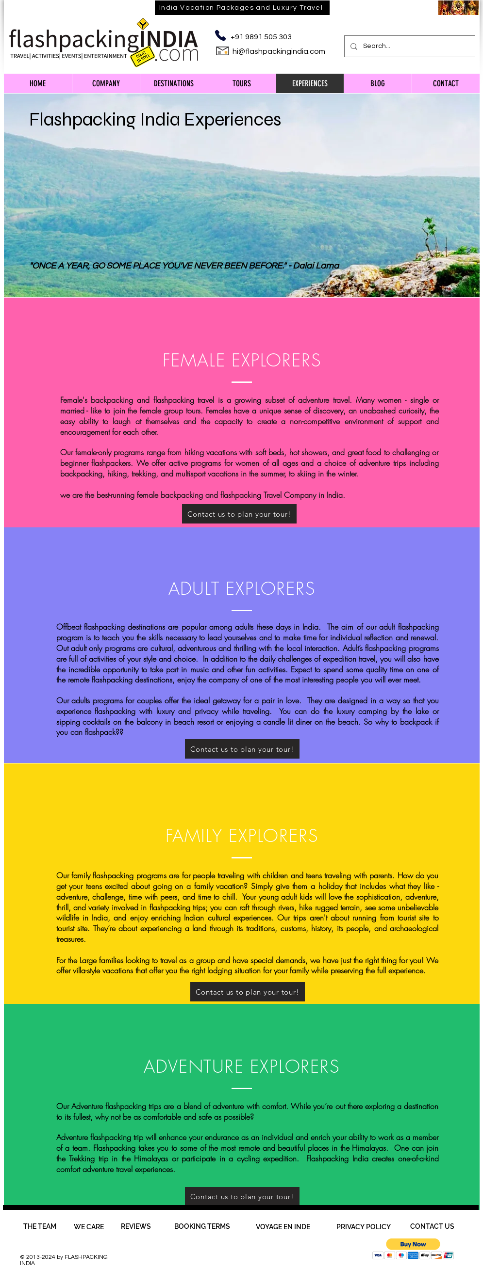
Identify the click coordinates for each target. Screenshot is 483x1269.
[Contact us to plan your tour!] (242, 749)
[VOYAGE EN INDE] (283, 1227)
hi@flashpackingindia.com (279, 51)
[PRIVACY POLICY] (364, 1227)
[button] (413, 1248)
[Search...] (408, 46)
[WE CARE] (89, 1227)
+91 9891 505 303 (261, 37)
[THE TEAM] (40, 1226)
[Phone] (220, 35)
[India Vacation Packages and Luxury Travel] (242, 7)
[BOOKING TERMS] (202, 1226)
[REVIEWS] (136, 1226)
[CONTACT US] (432, 1226)
